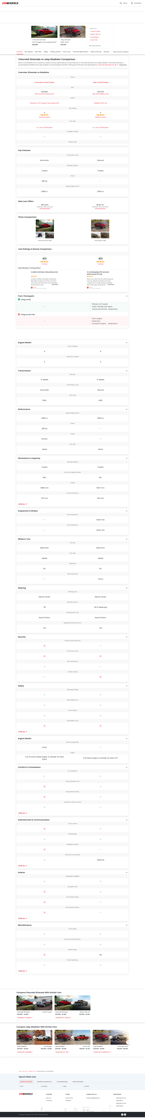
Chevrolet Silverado (39, 40)
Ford (21, 1086)
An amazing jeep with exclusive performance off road (98, 273)
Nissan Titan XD (96, 34)
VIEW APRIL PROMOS (45, 208)
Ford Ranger (94, 37)
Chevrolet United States (44, 82)
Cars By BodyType (62, 1082)
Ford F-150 (94, 40)
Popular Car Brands (26, 1082)
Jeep (64, 1086)
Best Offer (38, 52)
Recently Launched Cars (44, 1082)
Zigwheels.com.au (121, 1098)
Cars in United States (45, 127)
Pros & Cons (66, 52)
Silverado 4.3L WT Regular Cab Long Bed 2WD (44, 103)
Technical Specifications (80, 52)
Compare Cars (31, 1071)
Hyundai (44, 1086)
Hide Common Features (121, 52)
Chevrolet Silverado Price (46, 94)
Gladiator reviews (100, 117)
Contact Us (49, 1100)
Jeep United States (100, 82)
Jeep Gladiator (66, 40)
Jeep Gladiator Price (102, 94)
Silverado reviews (44, 117)
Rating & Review (55, 52)
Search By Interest (78, 1082)
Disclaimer (68, 1100)
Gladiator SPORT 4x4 (100, 103)
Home (20, 1071)
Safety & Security (96, 52)
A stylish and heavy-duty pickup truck (44, 272)
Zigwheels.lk (119, 1100)
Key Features (29, 52)
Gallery (46, 52)
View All (21, 504)
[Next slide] (128, 1042)
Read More (55, 284)
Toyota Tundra (95, 31)
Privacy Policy (69, 1098)
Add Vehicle (95, 46)
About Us (48, 1098)
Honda (87, 1086)
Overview (19, 52)
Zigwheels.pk (119, 1106)
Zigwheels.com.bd (121, 1103)
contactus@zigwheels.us (93, 1098)
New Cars (25, 1071)
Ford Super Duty (123, 1046)
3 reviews (44, 264)
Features (106, 52)
